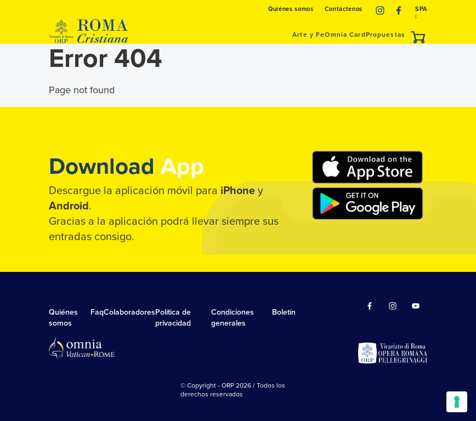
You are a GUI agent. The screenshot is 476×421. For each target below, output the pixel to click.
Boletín (284, 312)
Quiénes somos (291, 9)
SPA (421, 12)
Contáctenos (343, 9)
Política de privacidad (173, 318)
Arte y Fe (308, 34)
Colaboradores (129, 312)
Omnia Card (345, 34)
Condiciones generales (232, 318)
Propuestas (385, 34)
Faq (97, 312)
